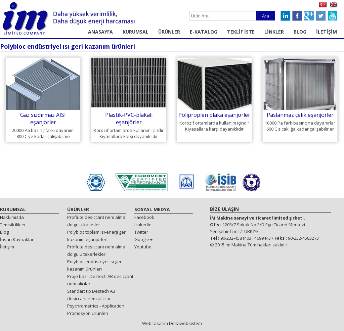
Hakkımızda (12, 217)
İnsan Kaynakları (17, 239)
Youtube (143, 247)
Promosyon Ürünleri (87, 313)
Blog (4, 232)
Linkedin (143, 225)
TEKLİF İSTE (241, 32)
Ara (265, 16)
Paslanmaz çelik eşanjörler (300, 115)
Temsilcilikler (13, 225)
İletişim (7, 247)
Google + (143, 239)
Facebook (144, 217)
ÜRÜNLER (169, 32)
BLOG (300, 32)
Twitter (141, 232)
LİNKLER (274, 32)
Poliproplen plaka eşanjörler (214, 115)
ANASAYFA (100, 32)
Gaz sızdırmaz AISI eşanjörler (43, 118)
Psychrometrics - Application (95, 306)
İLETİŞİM (326, 32)
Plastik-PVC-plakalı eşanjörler (129, 118)
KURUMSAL (135, 32)
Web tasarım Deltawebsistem (172, 323)
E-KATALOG (203, 32)
